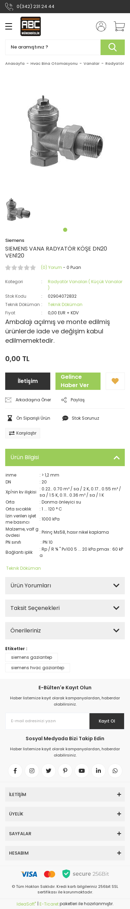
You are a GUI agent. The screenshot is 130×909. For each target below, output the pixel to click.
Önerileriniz (25, 631)
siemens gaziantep (31, 657)
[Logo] (30, 26)
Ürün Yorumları (30, 585)
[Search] (65, 47)
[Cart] (117, 26)
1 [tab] (65, 230)
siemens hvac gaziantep (37, 668)
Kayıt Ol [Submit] (107, 721)
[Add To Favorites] (115, 381)
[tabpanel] (18, 209)
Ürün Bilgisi (24, 457)
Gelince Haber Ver (75, 381)
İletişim (28, 381)
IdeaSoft (26, 904)
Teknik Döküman (65, 304)
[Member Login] (99, 26)
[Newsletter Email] (65, 721)
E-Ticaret (49, 904)
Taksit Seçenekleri (35, 608)
